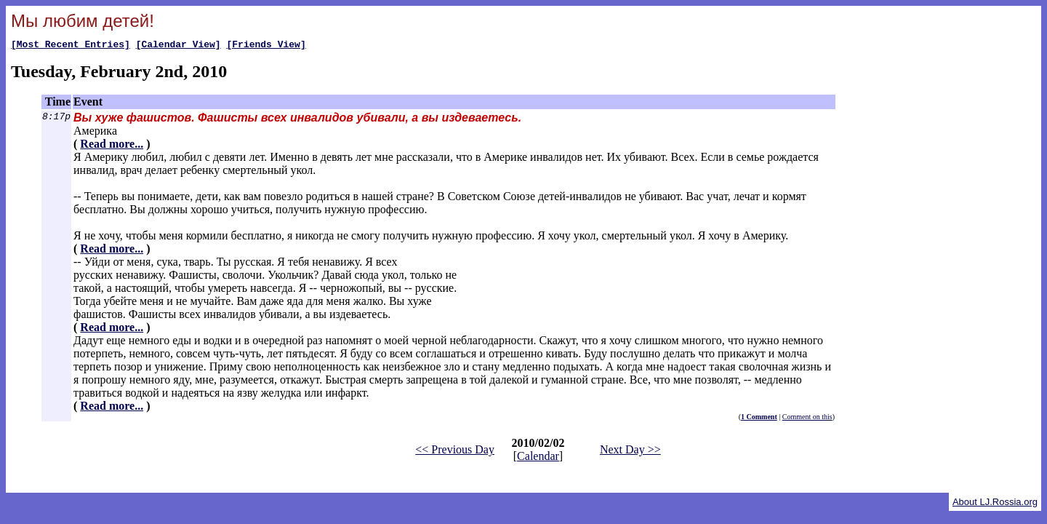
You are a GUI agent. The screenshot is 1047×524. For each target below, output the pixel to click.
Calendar (538, 458)
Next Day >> (630, 451)
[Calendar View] (178, 45)
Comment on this (807, 419)
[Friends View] (265, 45)
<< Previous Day (454, 451)
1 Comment (759, 419)
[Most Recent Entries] (70, 45)
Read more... (111, 146)
